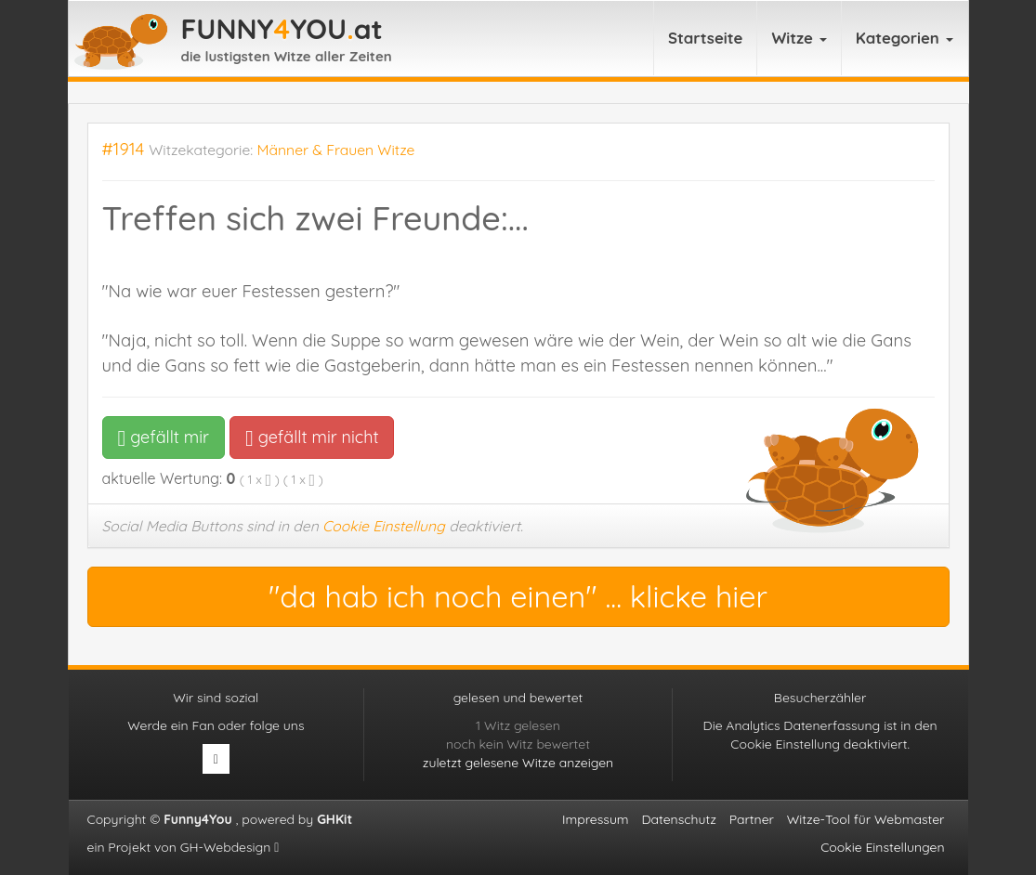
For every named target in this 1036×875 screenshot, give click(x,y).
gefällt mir (164, 437)
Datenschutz (678, 819)
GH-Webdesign (230, 847)
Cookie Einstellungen (882, 847)
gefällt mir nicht (311, 437)
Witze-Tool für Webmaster (866, 819)
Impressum (595, 819)
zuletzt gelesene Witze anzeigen (518, 762)
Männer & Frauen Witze (336, 149)
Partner (751, 819)
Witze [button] (798, 37)
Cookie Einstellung (383, 525)
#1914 (123, 149)
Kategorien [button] (904, 37)
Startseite (705, 37)
